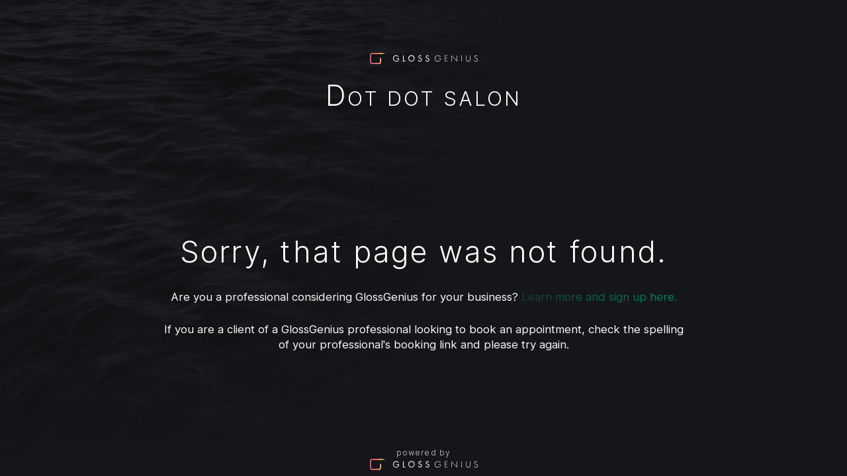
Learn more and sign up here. (599, 296)
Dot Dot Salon (423, 98)
